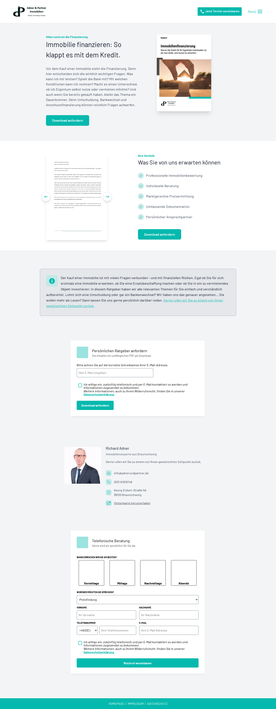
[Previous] (46, 196)
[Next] (107, 196)
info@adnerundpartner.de (131, 473)
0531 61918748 (123, 482)
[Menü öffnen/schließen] (255, 11)
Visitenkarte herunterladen (132, 503)
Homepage (116, 703)
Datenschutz (157, 703)
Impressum (136, 703)
